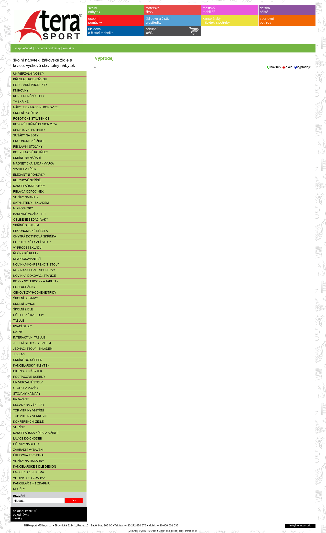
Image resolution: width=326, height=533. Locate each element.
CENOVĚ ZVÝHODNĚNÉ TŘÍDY (33, 292)
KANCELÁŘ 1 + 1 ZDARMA (30, 483)
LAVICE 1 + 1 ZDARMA (27, 472)
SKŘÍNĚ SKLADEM (25, 225)
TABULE (17, 320)
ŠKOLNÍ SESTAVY (24, 298)
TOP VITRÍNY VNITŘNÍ (27, 410)
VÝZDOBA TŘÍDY (24, 169)
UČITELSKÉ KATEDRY (27, 315)
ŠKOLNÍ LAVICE (23, 304)
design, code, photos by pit (184, 531)
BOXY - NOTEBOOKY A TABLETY (34, 281)
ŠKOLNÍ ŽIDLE (22, 309)
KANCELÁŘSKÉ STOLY (28, 186)
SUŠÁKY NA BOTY (25, 135)
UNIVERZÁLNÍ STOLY (27, 382)
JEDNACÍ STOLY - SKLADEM (32, 348)
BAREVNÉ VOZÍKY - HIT (28, 214)
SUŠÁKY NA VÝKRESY (27, 405)
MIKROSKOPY (22, 208)
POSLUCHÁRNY (23, 287)
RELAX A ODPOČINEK (27, 191)
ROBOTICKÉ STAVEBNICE (30, 118)
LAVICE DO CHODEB (26, 438)
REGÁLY (18, 489)
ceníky (17, 518)
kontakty (68, 48)
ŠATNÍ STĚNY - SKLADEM (30, 203)
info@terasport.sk (300, 525)
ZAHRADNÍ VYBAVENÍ (27, 449)
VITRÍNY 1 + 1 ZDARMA (28, 478)
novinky (275, 67)
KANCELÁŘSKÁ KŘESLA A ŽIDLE (35, 433)
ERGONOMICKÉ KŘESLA (29, 231)
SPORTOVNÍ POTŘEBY (28, 130)
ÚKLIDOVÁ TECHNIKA (27, 455)
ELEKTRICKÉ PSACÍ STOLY (31, 242)
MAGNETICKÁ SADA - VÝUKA (32, 163)
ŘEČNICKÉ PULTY (24, 253)
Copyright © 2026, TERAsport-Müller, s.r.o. (150, 531)
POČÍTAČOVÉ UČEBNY (28, 377)
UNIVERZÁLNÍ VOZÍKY (27, 73)
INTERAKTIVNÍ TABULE (28, 337)
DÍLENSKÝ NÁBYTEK (26, 371)
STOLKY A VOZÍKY (25, 388)
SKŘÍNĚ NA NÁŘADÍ (26, 158)
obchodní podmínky (48, 48)
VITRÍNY (18, 427)
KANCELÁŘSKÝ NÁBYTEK (30, 365)
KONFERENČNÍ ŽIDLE (27, 421)
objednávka (21, 514)
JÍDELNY (18, 354)
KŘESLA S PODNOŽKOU (29, 79)
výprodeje (304, 67)
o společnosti (24, 48)
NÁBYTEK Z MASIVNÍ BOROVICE (35, 107)
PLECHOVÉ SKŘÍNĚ (26, 180)
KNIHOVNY (20, 90)
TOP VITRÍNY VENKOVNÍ (29, 416)
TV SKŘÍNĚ (20, 101)
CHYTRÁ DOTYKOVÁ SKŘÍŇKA (33, 236)
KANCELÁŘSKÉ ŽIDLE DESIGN (33, 466)
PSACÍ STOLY (21, 326)
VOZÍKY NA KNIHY (24, 197)
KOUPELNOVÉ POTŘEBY (29, 152)
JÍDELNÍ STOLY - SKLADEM (31, 343)
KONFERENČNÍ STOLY (28, 96)
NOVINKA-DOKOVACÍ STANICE (33, 275)
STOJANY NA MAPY (26, 393)
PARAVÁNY (20, 399)
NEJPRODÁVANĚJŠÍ (26, 259)
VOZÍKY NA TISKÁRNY (27, 461)
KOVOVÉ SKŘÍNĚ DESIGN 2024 (34, 124)
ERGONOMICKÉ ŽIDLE (28, 141)
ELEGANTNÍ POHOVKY (28, 174)
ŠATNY (17, 332)
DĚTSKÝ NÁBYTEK (25, 444)
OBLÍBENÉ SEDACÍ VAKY (29, 219)
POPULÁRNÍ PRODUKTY (29, 85)
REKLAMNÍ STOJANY (27, 146)
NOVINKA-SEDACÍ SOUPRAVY (33, 270)
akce (289, 67)
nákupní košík (23, 511)
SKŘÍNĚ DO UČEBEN (26, 360)
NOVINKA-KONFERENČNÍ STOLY (35, 264)
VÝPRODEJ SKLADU (26, 247)
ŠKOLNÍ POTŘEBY (25, 113)
